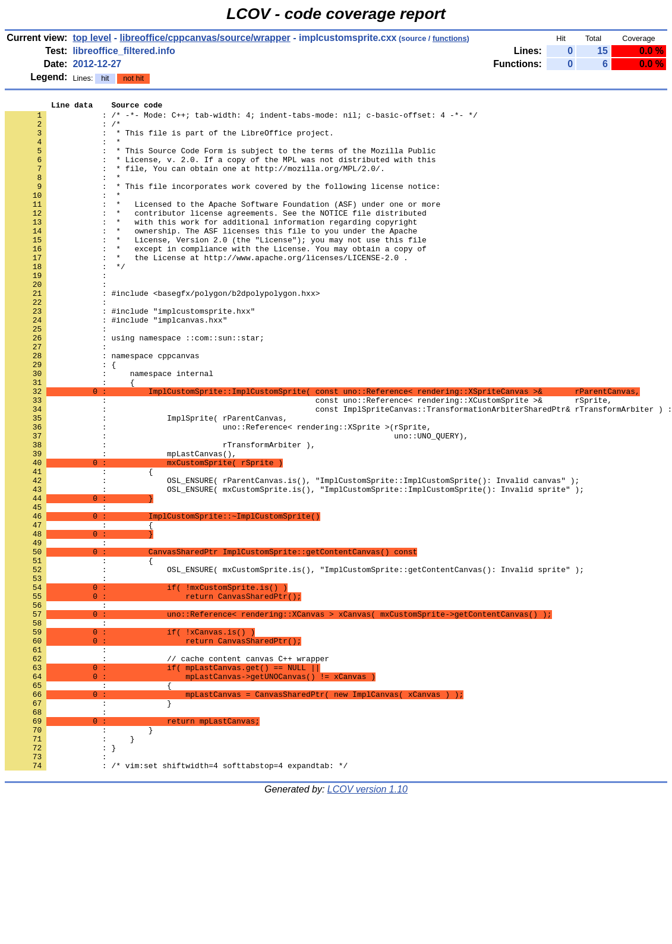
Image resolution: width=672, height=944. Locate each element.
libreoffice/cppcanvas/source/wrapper (205, 38)
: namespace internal (109, 428)
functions (450, 38)
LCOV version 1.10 (367, 923)
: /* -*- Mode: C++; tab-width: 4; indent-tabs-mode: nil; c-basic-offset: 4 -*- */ (241, 118)
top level (91, 38)
